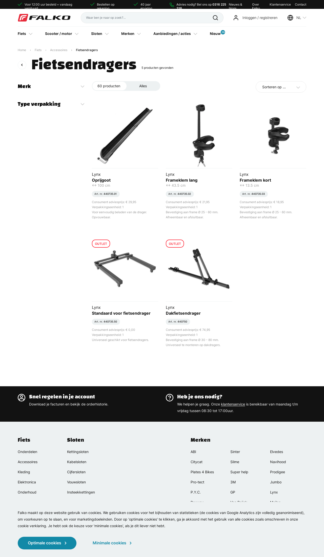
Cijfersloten (76, 472)
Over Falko (256, 4)
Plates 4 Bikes (202, 472)
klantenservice (233, 404)
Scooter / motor (58, 33)
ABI (193, 451)
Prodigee (277, 472)
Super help (239, 472)
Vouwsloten (76, 482)
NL (298, 17)
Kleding (24, 472)
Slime (234, 462)
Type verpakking (39, 104)
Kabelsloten (76, 462)
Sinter (235, 451)
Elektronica (27, 482)
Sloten (96, 33)
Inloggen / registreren (259, 17)
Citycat (196, 462)
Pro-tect (197, 482)
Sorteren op (274, 87)
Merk (24, 86)
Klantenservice (280, 4)
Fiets (22, 33)
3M (233, 482)
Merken (127, 33)
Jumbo (275, 482)
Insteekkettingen (81, 492)
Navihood (278, 462)
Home (22, 50)
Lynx (274, 492)
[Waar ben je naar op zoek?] (147, 17)
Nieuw (215, 33)
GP (232, 492)
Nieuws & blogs (235, 4)
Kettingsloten (78, 451)
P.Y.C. (196, 492)
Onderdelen (27, 451)
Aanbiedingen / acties (172, 33)
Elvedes (276, 451)
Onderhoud (27, 492)
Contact (300, 4)
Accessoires (58, 50)
